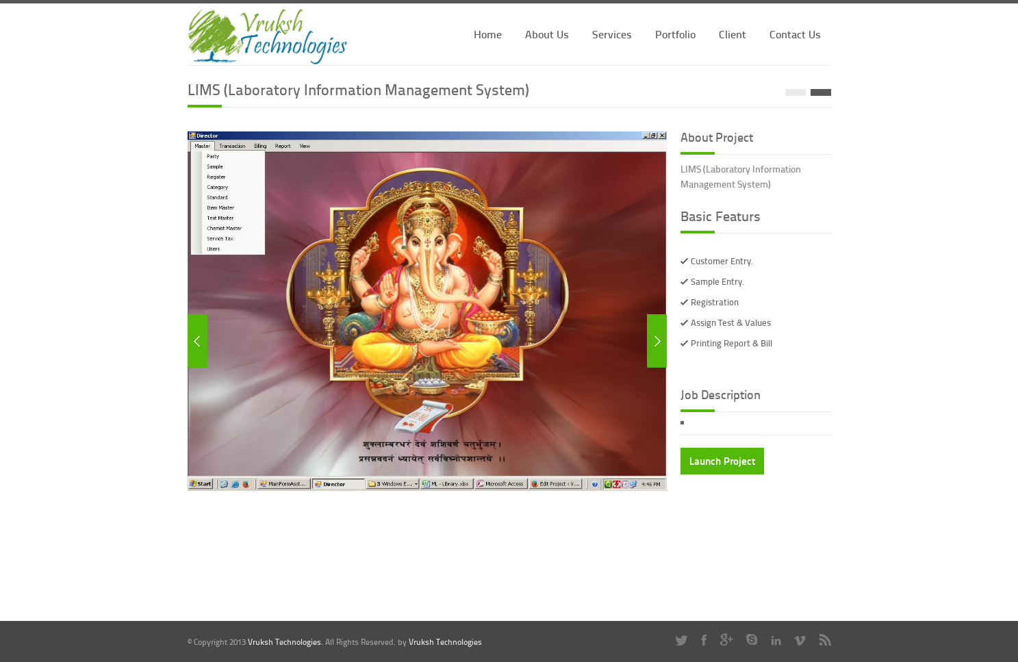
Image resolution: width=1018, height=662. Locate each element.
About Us (547, 34)
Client (732, 34)
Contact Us (795, 34)
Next (657, 341)
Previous (197, 341)
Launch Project (722, 460)
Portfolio (675, 34)
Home (488, 34)
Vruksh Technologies (284, 642)
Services (612, 34)
